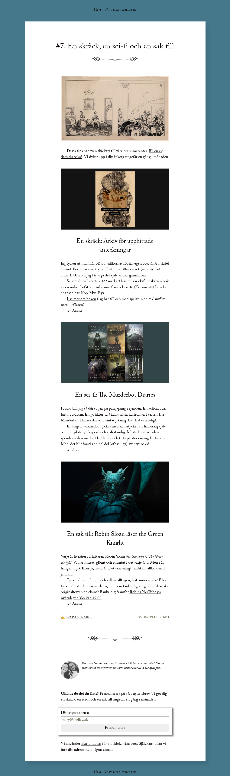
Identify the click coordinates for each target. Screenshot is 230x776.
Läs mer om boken (81, 299)
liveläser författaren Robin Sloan (112, 560)
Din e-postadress (75, 713)
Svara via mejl (79, 618)
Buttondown (91, 744)
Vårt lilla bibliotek (120, 10)
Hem (97, 10)
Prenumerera (115, 728)
